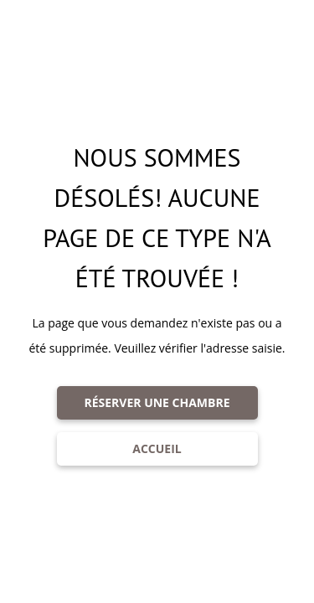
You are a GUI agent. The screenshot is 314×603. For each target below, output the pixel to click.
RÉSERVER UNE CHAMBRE (156, 402)
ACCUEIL (156, 448)
